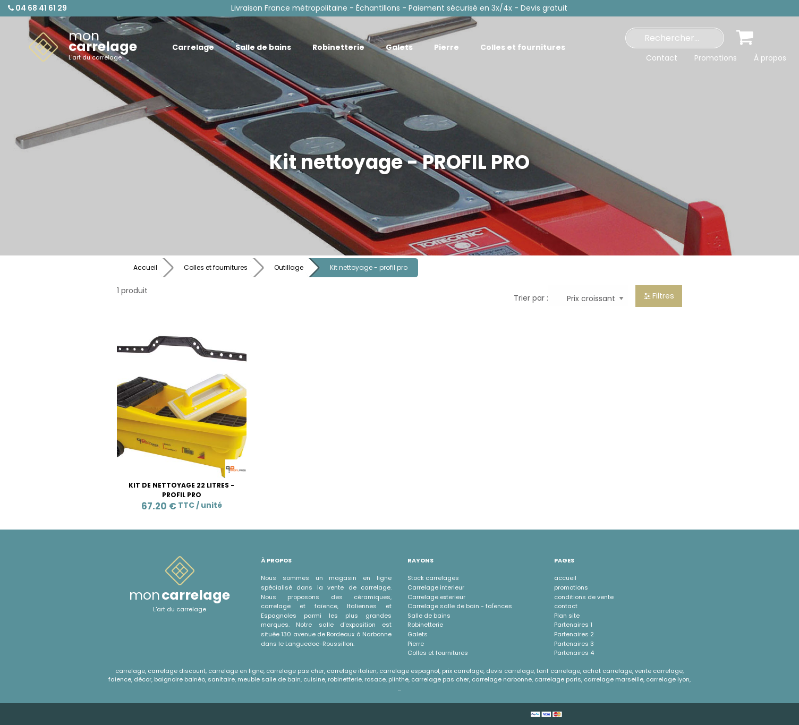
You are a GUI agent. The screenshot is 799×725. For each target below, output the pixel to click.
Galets (417, 634)
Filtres (659, 296)
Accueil (145, 267)
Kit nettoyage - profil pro (368, 267)
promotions (571, 587)
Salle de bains (428, 615)
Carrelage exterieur (436, 597)
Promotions (715, 58)
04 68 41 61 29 (37, 8)
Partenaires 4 (574, 653)
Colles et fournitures (216, 267)
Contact (661, 58)
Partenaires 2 (574, 634)
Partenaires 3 (574, 643)
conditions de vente (584, 597)
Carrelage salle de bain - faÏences (459, 606)
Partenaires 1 (573, 624)
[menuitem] (83, 47)
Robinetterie (425, 624)
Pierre (415, 643)
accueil (565, 578)
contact (565, 606)
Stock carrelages (433, 578)
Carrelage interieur (435, 587)
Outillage (288, 267)
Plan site (567, 615)
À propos (770, 58)
